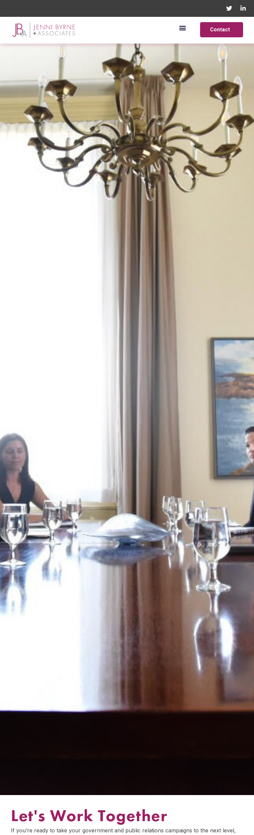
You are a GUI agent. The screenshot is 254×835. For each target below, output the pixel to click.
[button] (182, 27)
